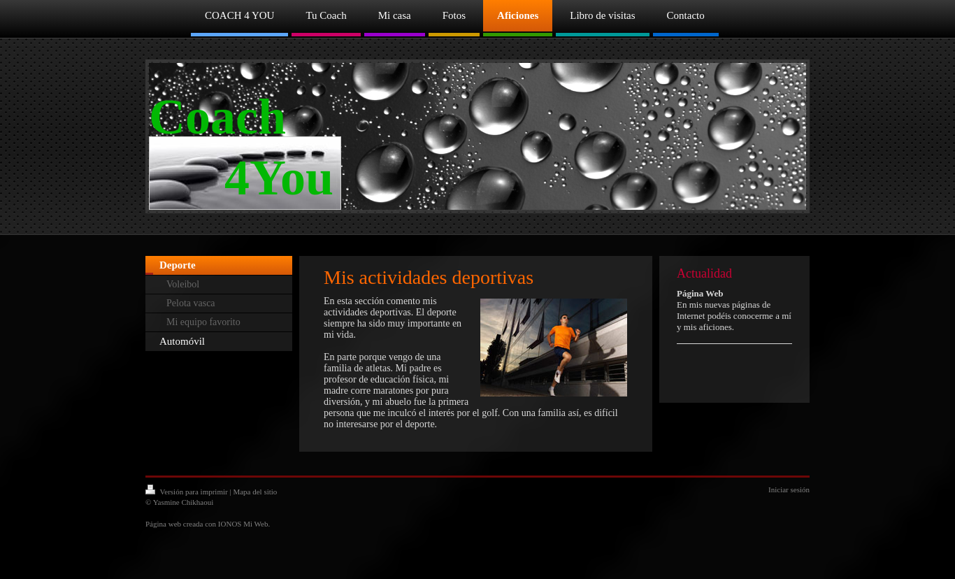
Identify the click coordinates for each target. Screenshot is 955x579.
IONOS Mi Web (243, 524)
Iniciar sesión (789, 489)
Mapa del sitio (255, 491)
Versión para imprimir (187, 491)
